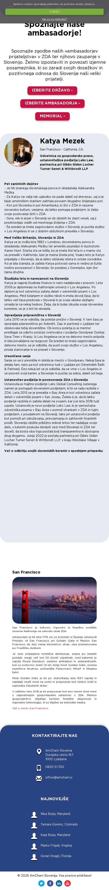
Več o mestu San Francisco (30, 708)
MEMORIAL (52, 116)
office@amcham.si (58, 777)
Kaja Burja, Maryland (55, 835)
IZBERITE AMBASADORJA (52, 103)
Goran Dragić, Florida (56, 856)
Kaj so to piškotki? (54, 19)
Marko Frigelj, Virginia (56, 845)
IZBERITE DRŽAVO (52, 90)
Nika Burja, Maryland (55, 814)
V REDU (55, 12)
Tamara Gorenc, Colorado (59, 824)
